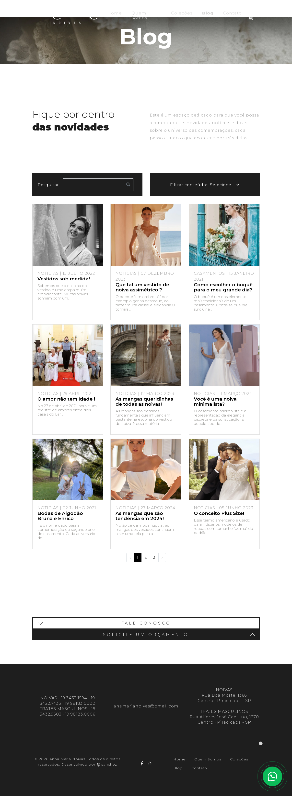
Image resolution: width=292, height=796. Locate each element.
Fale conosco (104, 623)
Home (114, 13)
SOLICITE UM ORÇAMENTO (179, 634)
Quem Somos (139, 15)
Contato (232, 13)
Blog (208, 12)
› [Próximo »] (162, 557)
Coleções (182, 13)
